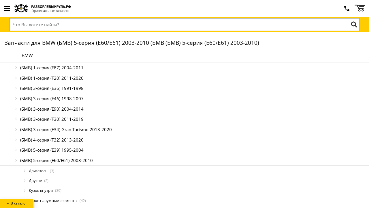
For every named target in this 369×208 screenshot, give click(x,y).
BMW (27, 55)
